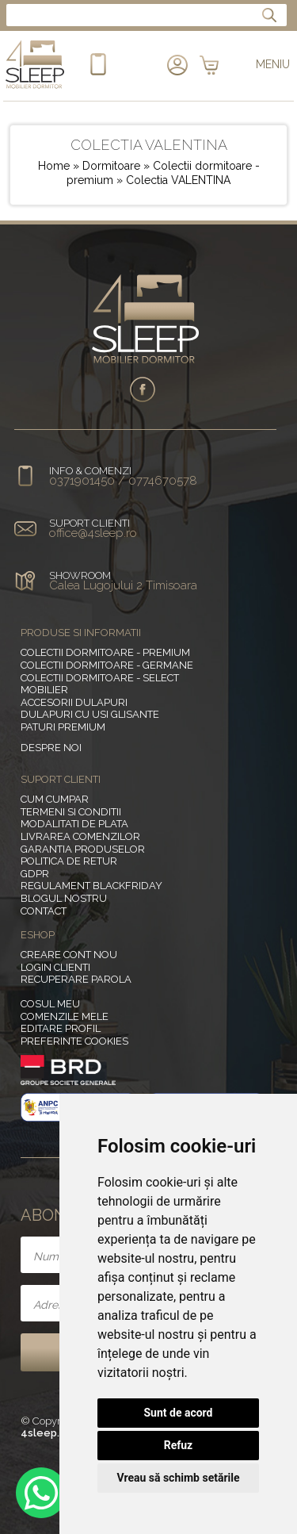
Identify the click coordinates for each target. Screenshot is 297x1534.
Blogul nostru (64, 898)
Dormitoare (112, 165)
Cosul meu (50, 1004)
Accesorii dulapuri (74, 702)
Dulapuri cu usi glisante (90, 714)
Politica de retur (69, 861)
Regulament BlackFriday (91, 886)
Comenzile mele (65, 1016)
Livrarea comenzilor (80, 836)
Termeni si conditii (71, 812)
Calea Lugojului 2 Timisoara (123, 585)
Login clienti (55, 967)
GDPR (35, 874)
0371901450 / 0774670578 (123, 481)
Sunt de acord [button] (177, 1412)
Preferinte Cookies (74, 1041)
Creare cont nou (69, 955)
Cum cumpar (55, 799)
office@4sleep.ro (93, 533)
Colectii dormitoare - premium (105, 652)
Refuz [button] (178, 1445)
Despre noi (51, 748)
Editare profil (61, 1028)
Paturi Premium (63, 727)
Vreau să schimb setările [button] (177, 1477)
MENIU (273, 64)
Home (54, 165)
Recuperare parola (76, 979)
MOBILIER (44, 690)
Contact (44, 911)
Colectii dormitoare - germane (107, 665)
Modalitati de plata (74, 824)
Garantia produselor (83, 849)
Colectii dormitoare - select (100, 678)
